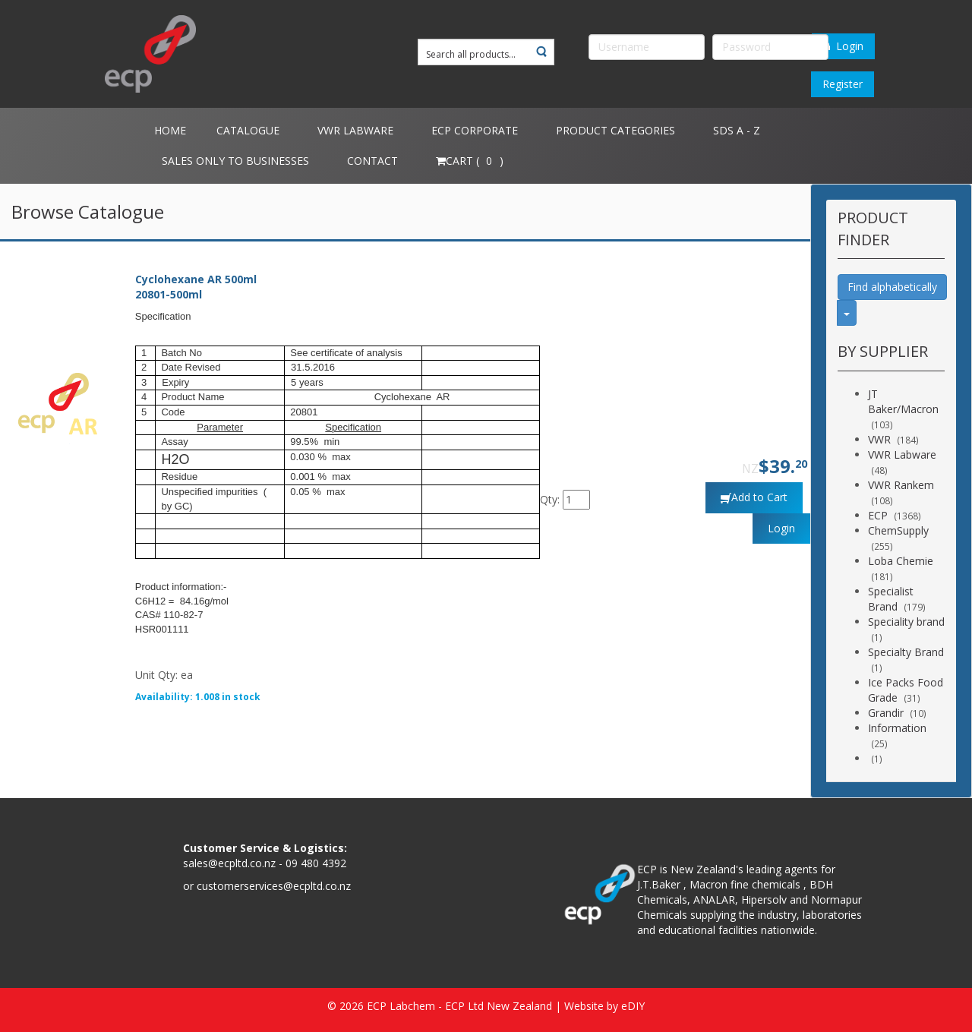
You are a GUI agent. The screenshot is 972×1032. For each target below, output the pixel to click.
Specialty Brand (906, 652)
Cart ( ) (469, 160)
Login (843, 46)
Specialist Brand (891, 599)
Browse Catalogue (87, 211)
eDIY (633, 1006)
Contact (372, 160)
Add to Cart (759, 497)
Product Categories (615, 130)
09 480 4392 (316, 863)
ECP (878, 515)
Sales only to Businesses (235, 160)
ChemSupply (898, 530)
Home (170, 130)
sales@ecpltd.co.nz (229, 863)
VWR (879, 439)
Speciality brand (906, 621)
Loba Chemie (900, 561)
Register (842, 84)
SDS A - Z (736, 130)
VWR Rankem (901, 485)
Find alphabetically (892, 286)
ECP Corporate (474, 130)
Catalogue (247, 130)
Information (897, 728)
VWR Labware (355, 130)
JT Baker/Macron (903, 401)
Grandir (886, 712)
